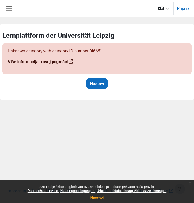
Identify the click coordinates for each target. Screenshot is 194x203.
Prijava (183, 8)
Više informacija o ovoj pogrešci (38, 61)
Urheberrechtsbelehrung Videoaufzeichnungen (131, 191)
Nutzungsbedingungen (77, 191)
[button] (163, 8)
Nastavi (97, 198)
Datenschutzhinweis (43, 191)
